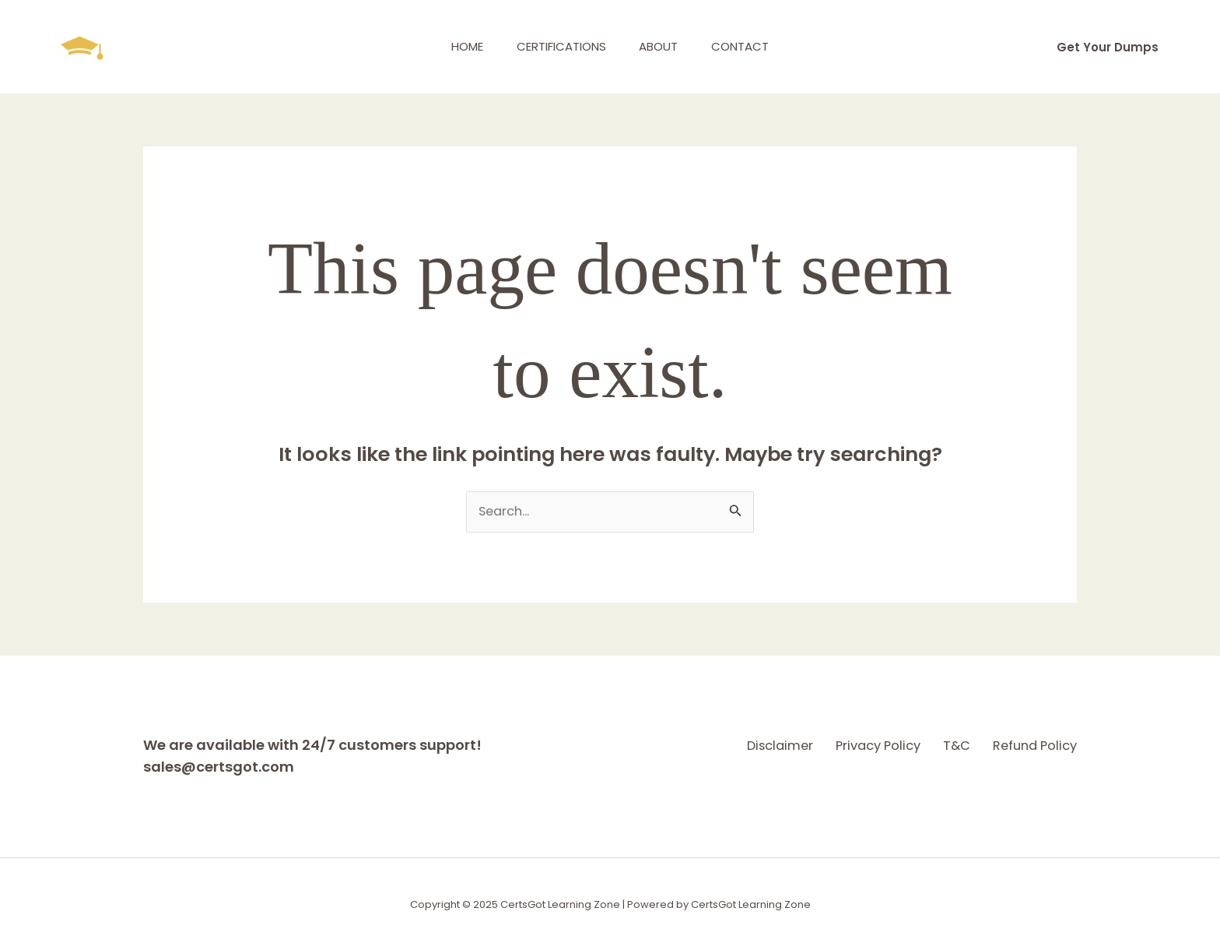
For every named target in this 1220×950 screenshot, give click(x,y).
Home (459, 46)
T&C (933, 745)
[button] (1107, 47)
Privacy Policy (834, 745)
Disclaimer (713, 745)
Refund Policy (1031, 745)
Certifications (558, 46)
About (661, 46)
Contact (748, 46)
